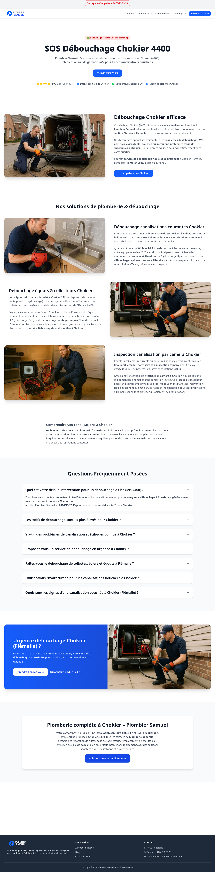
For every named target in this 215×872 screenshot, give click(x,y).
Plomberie (145, 13)
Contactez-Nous (83, 856)
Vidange (180, 13)
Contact (131, 13)
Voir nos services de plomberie (107, 758)
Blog (77, 852)
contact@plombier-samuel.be (166, 856)
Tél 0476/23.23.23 (200, 13)
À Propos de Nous (84, 847)
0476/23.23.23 (164, 852)
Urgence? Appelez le (107, 3)
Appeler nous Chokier (133, 173)
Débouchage (163, 13)
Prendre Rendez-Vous (31, 672)
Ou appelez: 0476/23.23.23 (65, 672)
